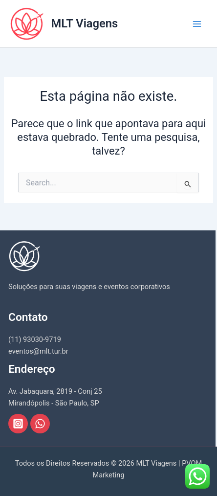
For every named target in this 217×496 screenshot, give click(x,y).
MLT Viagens (84, 23)
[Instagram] (18, 423)
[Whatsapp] (40, 423)
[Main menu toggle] (197, 24)
